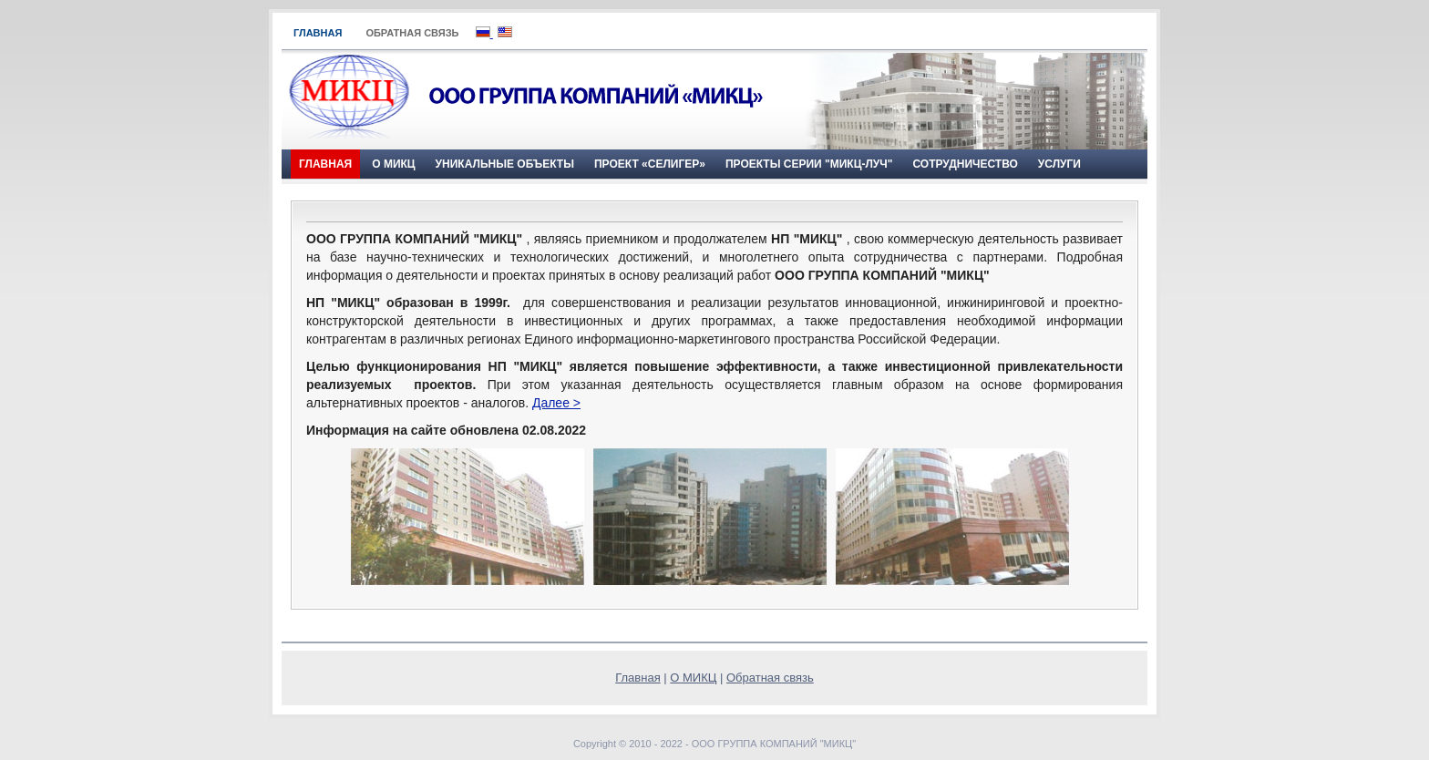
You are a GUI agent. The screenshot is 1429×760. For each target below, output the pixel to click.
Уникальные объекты (505, 164)
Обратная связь (411, 32)
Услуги (1059, 164)
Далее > (556, 402)
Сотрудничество (964, 164)
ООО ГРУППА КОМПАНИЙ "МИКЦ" (774, 743)
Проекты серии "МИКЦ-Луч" (809, 164)
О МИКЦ (393, 164)
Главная (317, 32)
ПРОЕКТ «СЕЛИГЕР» (649, 164)
